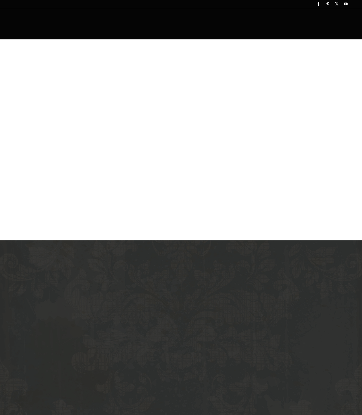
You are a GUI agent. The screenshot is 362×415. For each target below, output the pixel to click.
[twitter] (337, 4)
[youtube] (346, 4)
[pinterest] (327, 4)
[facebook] (318, 4)
